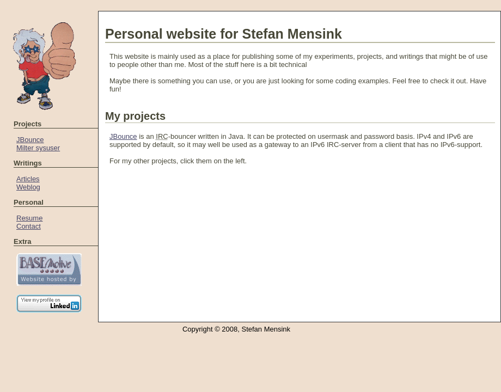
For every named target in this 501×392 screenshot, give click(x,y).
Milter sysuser (38, 148)
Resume (29, 218)
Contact (28, 226)
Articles (28, 179)
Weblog (28, 187)
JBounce (30, 140)
